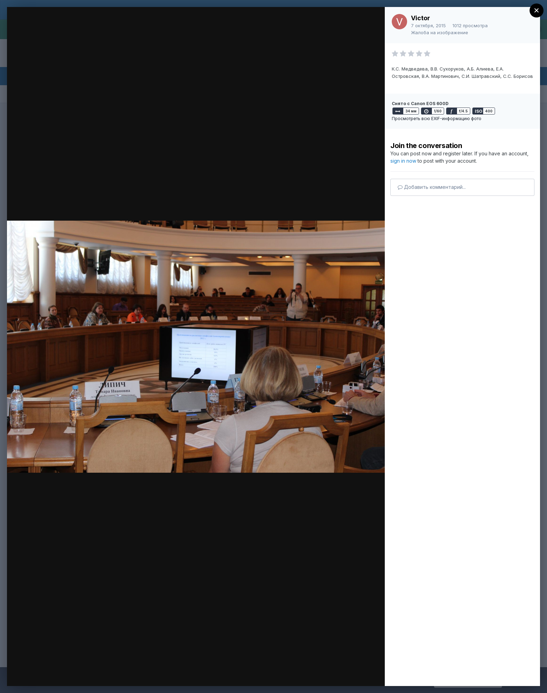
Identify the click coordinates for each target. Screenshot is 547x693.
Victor (420, 18)
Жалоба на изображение (439, 32)
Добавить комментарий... (432, 187)
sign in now (403, 161)
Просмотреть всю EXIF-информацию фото (436, 118)
